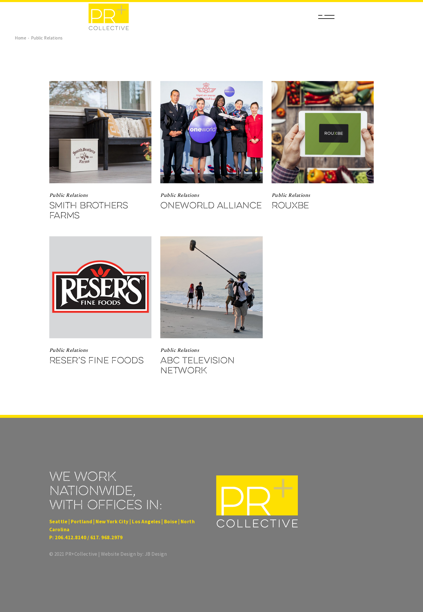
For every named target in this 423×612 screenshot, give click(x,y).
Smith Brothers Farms (88, 210)
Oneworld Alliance (211, 205)
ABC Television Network (197, 365)
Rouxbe (290, 205)
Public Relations (68, 195)
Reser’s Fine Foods (96, 360)
